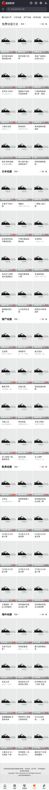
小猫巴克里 (6, 126)
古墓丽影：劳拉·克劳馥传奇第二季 (7, 606)
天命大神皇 (39, 422)
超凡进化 (38, 351)
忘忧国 (4, 351)
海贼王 (21, 204)
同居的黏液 (22, 646)
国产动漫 (27, 17)
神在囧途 (22, 422)
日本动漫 (17, 17)
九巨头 (4, 499)
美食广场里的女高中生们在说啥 (40, 58)
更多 (23, 24)
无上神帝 (38, 457)
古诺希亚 (38, 239)
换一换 (43, 24)
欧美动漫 (37, 17)
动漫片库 (6, 17)
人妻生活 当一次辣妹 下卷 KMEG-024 (7, 754)
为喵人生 (5, 422)
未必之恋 (5, 682)
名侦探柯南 (39, 274)
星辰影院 (8, 3)
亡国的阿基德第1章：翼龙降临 (41, 93)
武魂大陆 (22, 387)
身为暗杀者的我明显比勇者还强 (7, 58)
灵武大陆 (22, 457)
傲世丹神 (5, 387)
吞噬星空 (22, 351)
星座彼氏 (22, 126)
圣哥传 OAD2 (7, 91)
